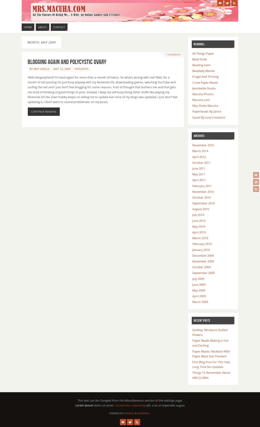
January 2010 (201, 250)
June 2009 (198, 285)
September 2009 (203, 273)
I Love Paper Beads (205, 83)
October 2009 (201, 267)
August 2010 (200, 209)
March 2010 (200, 238)
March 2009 (200, 302)
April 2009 (199, 296)
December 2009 (203, 256)
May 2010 (198, 227)
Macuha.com (201, 100)
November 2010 (203, 192)
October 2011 (201, 163)
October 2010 (201, 198)
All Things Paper (203, 54)
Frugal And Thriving (205, 77)
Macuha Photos (203, 94)
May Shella (42, 69)
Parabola (129, 413)
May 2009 (198, 290)
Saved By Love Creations (208, 117)
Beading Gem (201, 65)
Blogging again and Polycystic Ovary (67, 61)
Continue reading (43, 111)
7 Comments (173, 54)
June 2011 (198, 168)
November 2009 (203, 261)
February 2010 (202, 244)
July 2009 (198, 279)
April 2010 (199, 232)
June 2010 (198, 221)
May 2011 (198, 174)
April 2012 (199, 157)
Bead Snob (199, 59)
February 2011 (202, 186)
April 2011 (199, 180)
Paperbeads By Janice (206, 111)
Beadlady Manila (203, 71)
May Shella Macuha (205, 106)
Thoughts (81, 69)
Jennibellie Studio (204, 88)
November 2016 (203, 145)
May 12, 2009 (62, 69)
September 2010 (203, 203)
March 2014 (200, 151)
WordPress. (144, 413)
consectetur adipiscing (129, 405)
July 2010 (198, 215)
